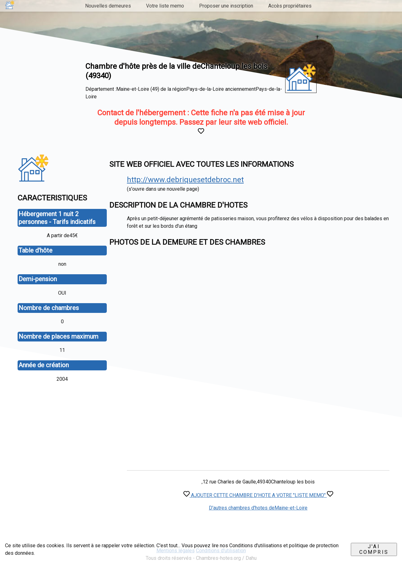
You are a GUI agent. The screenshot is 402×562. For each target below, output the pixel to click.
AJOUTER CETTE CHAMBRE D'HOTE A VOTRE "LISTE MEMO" (258, 495)
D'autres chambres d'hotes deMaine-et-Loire (258, 508)
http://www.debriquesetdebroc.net (185, 179)
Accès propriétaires (290, 6)
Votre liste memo (165, 6)
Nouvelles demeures (108, 6)
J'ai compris (373, 549)
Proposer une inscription (226, 6)
